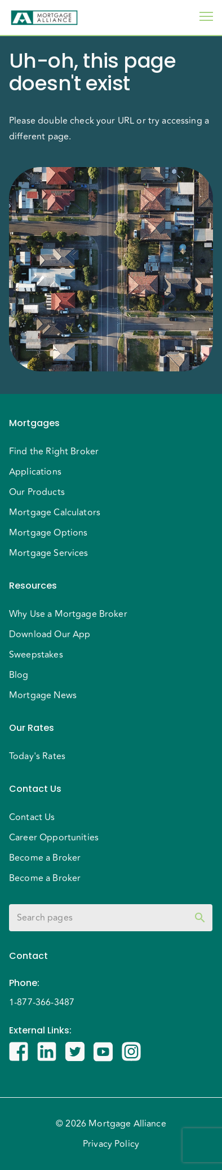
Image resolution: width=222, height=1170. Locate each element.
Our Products (37, 492)
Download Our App (49, 634)
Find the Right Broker (54, 451)
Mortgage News (43, 695)
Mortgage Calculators (54, 512)
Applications (35, 472)
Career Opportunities (54, 837)
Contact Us (32, 817)
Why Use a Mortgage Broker (68, 614)
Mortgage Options (48, 533)
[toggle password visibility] (200, 917)
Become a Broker (45, 858)
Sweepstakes (36, 654)
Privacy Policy (111, 1144)
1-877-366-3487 (41, 1002)
